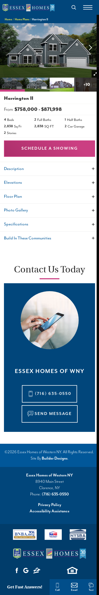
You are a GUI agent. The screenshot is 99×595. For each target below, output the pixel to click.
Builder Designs (55, 458)
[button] (74, 7)
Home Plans (22, 19)
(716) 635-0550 (55, 494)
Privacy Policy (49, 505)
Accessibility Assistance (49, 511)
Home (8, 19)
